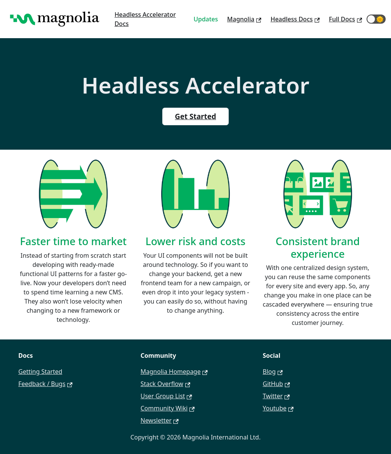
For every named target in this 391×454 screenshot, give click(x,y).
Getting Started (40, 371)
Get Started (195, 116)
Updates (206, 19)
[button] (376, 19)
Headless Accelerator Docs (145, 19)
